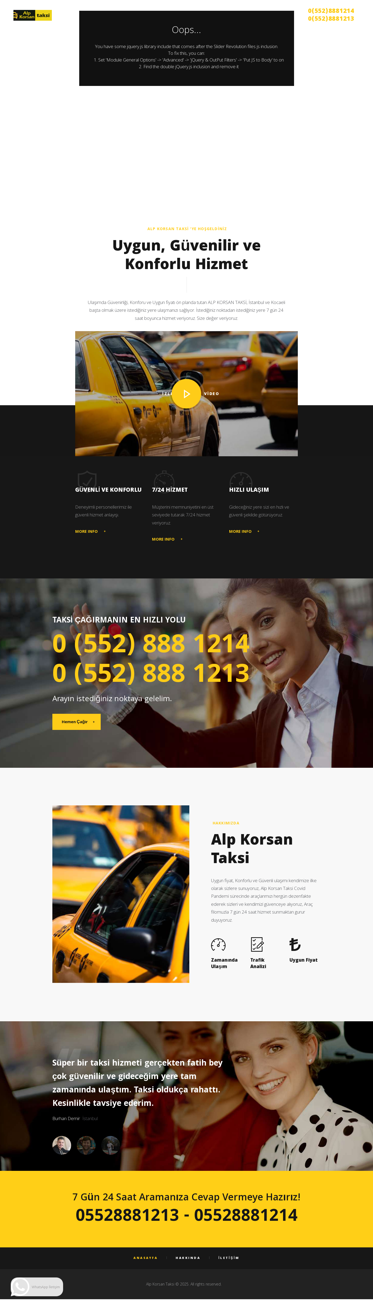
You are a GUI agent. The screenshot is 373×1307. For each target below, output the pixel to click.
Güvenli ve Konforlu (108, 490)
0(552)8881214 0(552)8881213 (331, 16)
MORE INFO (86, 532)
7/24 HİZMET (169, 490)
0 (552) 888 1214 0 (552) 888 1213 (150, 661)
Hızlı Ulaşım (249, 490)
